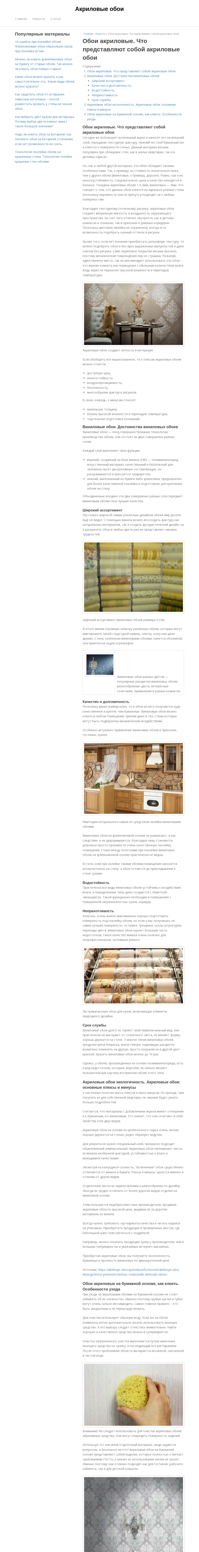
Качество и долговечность (111, 85)
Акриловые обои (99, 9)
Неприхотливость (105, 95)
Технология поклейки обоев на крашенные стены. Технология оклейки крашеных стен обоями (43, 156)
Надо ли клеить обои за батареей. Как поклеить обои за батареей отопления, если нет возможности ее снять (44, 139)
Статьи (55, 19)
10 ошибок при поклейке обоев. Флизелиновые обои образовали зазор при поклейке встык (44, 46)
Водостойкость (103, 90)
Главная (21, 19)
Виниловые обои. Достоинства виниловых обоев (123, 76)
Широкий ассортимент (108, 81)
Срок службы (101, 100)
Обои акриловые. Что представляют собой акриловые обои (131, 71)
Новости (38, 19)
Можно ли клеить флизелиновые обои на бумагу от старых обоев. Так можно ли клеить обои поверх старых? (44, 64)
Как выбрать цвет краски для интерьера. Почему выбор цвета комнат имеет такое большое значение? (45, 121)
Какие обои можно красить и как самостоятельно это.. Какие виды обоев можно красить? (44, 81)
